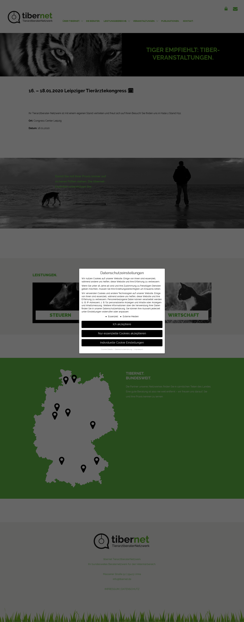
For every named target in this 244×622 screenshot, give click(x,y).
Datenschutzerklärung (114, 306)
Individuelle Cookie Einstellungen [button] (122, 340)
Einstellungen (94, 309)
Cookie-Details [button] (107, 347)
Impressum (138, 347)
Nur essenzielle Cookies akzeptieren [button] (122, 331)
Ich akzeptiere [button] (122, 321)
